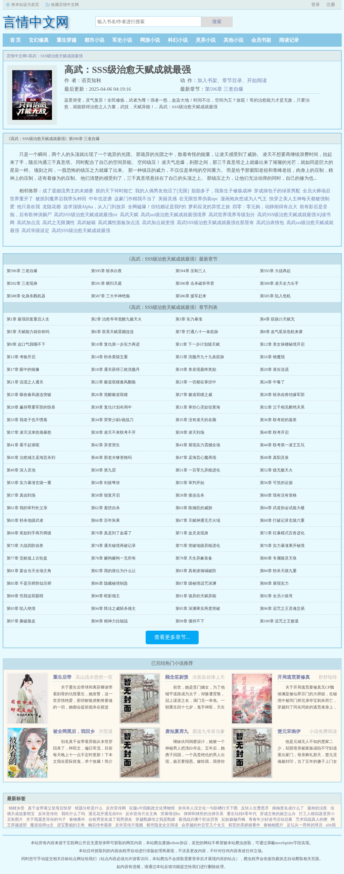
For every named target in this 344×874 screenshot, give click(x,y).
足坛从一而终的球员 (304, 825)
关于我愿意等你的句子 (46, 819)
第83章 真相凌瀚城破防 (195, 570)
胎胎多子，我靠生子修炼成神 (221, 190)
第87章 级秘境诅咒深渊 (195, 583)
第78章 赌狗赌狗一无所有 (113, 558)
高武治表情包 (271, 222)
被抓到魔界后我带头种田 (60, 198)
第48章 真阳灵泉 (274, 457)
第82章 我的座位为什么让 (113, 570)
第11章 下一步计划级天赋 (197, 344)
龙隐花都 (51, 206)
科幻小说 (178, 40)
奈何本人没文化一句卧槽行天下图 (208, 808)
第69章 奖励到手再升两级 (29, 533)
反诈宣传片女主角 (141, 813)
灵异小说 (206, 40)
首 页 (15, 40)
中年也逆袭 (100, 198)
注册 (330, 4)
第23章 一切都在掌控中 (195, 382)
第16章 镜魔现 (272, 357)
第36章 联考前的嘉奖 (278, 419)
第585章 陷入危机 (275, 296)
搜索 (216, 21)
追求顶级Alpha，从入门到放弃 (94, 206)
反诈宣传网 (116, 808)
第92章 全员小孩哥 (276, 596)
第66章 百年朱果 (105, 520)
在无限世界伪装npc (198, 198)
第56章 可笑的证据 (276, 482)
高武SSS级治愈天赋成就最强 (82, 230)
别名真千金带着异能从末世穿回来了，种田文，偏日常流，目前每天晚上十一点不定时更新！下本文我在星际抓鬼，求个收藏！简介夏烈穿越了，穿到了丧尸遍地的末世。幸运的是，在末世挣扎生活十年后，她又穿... (83, 761)
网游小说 (150, 40)
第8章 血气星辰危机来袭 (281, 331)
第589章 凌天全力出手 (279, 283)
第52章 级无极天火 (276, 470)
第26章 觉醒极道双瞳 (109, 394)
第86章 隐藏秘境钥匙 (109, 583)
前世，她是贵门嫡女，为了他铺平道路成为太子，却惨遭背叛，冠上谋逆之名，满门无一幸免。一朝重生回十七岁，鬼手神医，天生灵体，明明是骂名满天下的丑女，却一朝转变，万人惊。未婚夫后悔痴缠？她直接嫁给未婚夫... (195, 707)
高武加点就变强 (159, 222)
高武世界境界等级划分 (233, 214)
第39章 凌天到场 (189, 432)
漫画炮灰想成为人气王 (244, 198)
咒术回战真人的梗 (311, 819)
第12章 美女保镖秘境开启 (282, 344)
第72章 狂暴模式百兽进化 (282, 533)
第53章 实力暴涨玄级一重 (29, 482)
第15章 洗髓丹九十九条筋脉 (199, 357)
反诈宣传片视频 (129, 825)
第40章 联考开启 (274, 432)
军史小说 (122, 40)
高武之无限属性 (59, 222)
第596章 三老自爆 (224, 89)
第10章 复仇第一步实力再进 (115, 344)
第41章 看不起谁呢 (23, 445)
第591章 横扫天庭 (106, 283)
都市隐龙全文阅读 (162, 825)
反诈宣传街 (48, 813)
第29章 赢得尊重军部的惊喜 (31, 407)
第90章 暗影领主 (105, 596)
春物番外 (77, 819)
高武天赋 (130, 214)
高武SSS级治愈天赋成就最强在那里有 (216, 222)
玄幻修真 (39, 40)
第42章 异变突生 (105, 445)
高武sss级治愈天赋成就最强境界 (175, 214)
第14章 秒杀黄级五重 (109, 357)
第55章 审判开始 (189, 482)
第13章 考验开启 (21, 357)
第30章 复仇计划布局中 (111, 407)
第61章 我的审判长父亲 (27, 508)
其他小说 (233, 40)
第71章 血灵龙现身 (191, 533)
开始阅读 (257, 80)
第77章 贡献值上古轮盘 (27, 558)
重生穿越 (66, 40)
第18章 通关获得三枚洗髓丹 (115, 369)
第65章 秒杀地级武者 (25, 520)
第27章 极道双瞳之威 (193, 394)
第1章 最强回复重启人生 (28, 319)
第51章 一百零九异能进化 (197, 470)
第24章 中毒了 (272, 382)
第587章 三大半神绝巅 (110, 296)
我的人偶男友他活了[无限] (162, 190)
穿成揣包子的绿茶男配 (277, 190)
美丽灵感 (167, 198)
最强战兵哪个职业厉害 (198, 819)
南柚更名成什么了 (288, 808)
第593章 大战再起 (275, 270)
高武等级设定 (37, 230)
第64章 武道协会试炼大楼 (282, 508)
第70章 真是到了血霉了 (111, 533)
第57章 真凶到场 (21, 495)
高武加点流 (29, 222)
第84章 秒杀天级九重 (278, 570)
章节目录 (232, 80)
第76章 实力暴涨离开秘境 (282, 545)
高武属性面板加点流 (120, 222)
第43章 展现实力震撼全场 (197, 445)
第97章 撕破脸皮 (21, 621)
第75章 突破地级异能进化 (197, 545)
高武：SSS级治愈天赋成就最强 (55, 56)
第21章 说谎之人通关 (25, 382)
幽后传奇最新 (100, 825)
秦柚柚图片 (273, 825)
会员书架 (261, 40)
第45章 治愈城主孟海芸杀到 (31, 457)
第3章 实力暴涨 (188, 319)
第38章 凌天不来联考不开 (113, 432)
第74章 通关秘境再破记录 (113, 545)
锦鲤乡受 (17, 808)
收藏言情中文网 (65, 4)
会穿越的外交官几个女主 (203, 825)
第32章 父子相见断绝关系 (282, 407)
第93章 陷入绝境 (21, 608)
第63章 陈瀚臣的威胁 (193, 508)
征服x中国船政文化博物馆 (152, 808)
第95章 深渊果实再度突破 (197, 608)
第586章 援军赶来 (190, 296)
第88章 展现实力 (274, 583)
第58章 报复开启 (105, 495)
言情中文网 (16, 56)
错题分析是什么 (89, 808)
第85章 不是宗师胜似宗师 (29, 583)
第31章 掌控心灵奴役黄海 (197, 407)
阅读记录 (289, 40)
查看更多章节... (172, 637)
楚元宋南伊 (289, 731)
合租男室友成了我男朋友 (110, 819)
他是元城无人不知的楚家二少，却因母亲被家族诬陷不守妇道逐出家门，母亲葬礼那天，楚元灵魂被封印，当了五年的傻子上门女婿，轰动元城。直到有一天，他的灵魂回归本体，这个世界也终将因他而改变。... (307, 761)
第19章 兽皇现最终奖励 (195, 369)
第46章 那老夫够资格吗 (111, 457)
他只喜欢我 (28, 206)
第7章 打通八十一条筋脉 (196, 331)
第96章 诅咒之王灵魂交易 (282, 608)
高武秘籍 (87, 222)
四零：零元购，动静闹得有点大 (264, 206)
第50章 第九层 (103, 470)
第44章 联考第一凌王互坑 (282, 445)
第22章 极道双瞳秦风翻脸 (113, 382)
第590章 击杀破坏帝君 (194, 283)
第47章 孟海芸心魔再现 (195, 457)
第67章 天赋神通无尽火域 (197, 520)
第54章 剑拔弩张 (105, 482)
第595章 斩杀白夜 (106, 270)
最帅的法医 (317, 808)
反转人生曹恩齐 (255, 808)
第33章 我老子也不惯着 (27, 419)
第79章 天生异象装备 (193, 558)
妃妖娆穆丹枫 (233, 819)
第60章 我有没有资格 (278, 495)
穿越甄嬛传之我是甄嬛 (155, 819)
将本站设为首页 (25, 4)
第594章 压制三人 (190, 270)
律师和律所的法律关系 (203, 813)
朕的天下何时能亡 (114, 190)
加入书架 (207, 80)
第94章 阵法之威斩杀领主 (113, 608)
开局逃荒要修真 (293, 677)
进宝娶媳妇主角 (71, 825)
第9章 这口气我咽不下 (26, 344)
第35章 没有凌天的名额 (195, 419)
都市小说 (94, 40)
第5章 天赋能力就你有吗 (28, 331)
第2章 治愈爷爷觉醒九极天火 (116, 319)
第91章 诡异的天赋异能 (195, 596)
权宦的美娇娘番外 (244, 825)
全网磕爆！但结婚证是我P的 (157, 206)
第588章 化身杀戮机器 (26, 296)
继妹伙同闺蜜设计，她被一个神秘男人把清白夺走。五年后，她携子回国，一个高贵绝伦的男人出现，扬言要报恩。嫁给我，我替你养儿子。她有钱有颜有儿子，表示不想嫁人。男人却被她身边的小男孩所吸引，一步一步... (195, 761)
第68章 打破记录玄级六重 (282, 520)
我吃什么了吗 (73, 813)
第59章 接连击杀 (189, 495)
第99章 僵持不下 (189, 621)
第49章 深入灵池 (21, 470)
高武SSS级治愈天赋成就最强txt (87, 214)
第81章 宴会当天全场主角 (29, 570)
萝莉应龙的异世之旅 (209, 206)
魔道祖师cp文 (42, 825)
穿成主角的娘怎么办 (278, 813)
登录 (315, 4)
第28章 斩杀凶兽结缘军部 (282, 394)
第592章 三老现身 (22, 283)
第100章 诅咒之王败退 (279, 621)
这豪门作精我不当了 (135, 198)
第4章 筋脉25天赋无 (277, 319)
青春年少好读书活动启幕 (270, 819)
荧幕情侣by (170, 813)
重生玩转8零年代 (242, 813)
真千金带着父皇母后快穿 (50, 808)
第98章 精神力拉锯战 (109, 621)
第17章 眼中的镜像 (23, 369)
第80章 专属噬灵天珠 (278, 558)
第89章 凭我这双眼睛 (25, 596)
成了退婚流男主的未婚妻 (67, 190)
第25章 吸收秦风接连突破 (29, 394)
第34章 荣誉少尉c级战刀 (112, 419)
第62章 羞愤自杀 (105, 508)
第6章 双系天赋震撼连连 (112, 331)
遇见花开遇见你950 (105, 813)
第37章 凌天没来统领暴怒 (29, 432)
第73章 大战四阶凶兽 (25, 545)
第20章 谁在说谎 (274, 369)
